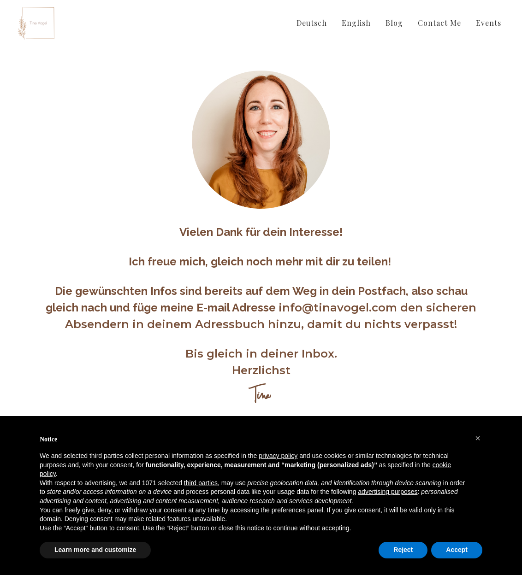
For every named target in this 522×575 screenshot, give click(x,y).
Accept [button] (457, 549)
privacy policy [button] (278, 455)
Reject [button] (403, 549)
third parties (201, 483)
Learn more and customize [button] (95, 549)
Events (488, 23)
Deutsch (312, 23)
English (356, 23)
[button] (477, 438)
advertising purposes (387, 491)
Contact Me (439, 23)
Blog (394, 23)
